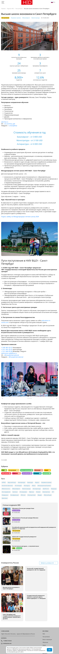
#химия (38, 492)
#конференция (14, 495)
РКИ (4, 470)
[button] (2, 398)
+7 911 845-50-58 (6, 351)
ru (53, 2)
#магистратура (35, 18)
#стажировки (23, 492)
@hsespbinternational (11, 355)
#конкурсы (27, 485)
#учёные (15, 492)
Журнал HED (10, 8)
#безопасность (6, 488)
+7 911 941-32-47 (6, 349)
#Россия (23, 495)
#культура (30, 482)
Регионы (37, 473)
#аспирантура (37, 488)
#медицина (5, 495)
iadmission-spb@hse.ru (9, 353)
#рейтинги (46, 488)
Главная (3, 8)
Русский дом (27, 473)
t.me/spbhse (13, 126)
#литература (21, 482)
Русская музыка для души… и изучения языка (25, 546)
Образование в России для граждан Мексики (25, 518)
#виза (33, 485)
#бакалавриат (26, 18)
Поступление (18, 8)
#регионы (4, 498)
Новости (16, 473)
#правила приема (16, 18)
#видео (40, 495)
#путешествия (31, 495)
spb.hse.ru (4, 122)
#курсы (37, 482)
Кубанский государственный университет (24, 536)
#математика (46, 492)
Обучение (38, 470)
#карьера (53, 488)
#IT (53, 492)
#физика (31, 492)
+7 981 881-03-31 (6, 347)
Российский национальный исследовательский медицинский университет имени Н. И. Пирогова (34, 528)
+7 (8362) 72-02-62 (7, 640)
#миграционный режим (44, 485)
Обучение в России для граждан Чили (23, 508)
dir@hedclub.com (7, 643)
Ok (49, 650)
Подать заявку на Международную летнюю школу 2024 (20, 217)
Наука (47, 470)
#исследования (6, 492)
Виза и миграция (26, 470)
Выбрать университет (47, 563)
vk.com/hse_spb (9, 124)
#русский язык (12, 482)
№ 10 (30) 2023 (45, 18)
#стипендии (18, 485)
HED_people (6, 473)
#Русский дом (47, 495)
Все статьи (45, 631)
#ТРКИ (3, 482)
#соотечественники (7, 485)
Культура (46, 473)
